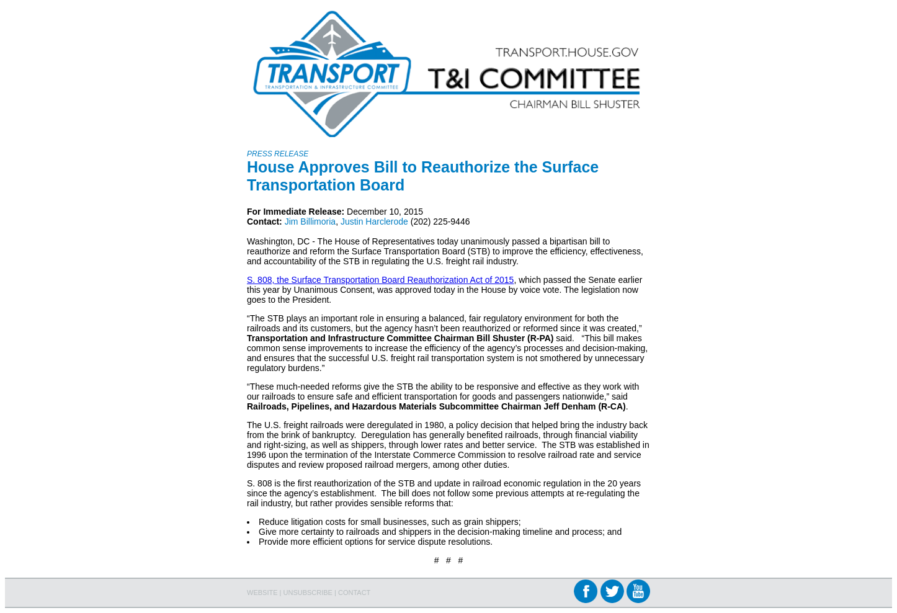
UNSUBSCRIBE (307, 592)
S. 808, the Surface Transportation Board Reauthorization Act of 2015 (380, 280)
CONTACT (354, 592)
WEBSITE (262, 592)
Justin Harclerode (374, 221)
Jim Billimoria (310, 221)
